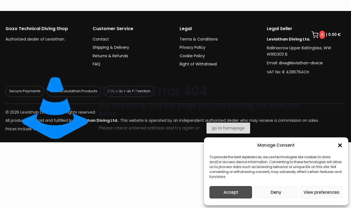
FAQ (96, 64)
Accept (230, 192)
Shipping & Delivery (111, 47)
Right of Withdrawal (198, 64)
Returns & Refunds (110, 56)
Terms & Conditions (199, 39)
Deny (276, 192)
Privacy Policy (192, 47)
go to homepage (228, 128)
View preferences (321, 192)
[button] (340, 145)
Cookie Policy (192, 56)
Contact (101, 39)
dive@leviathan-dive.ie (301, 63)
